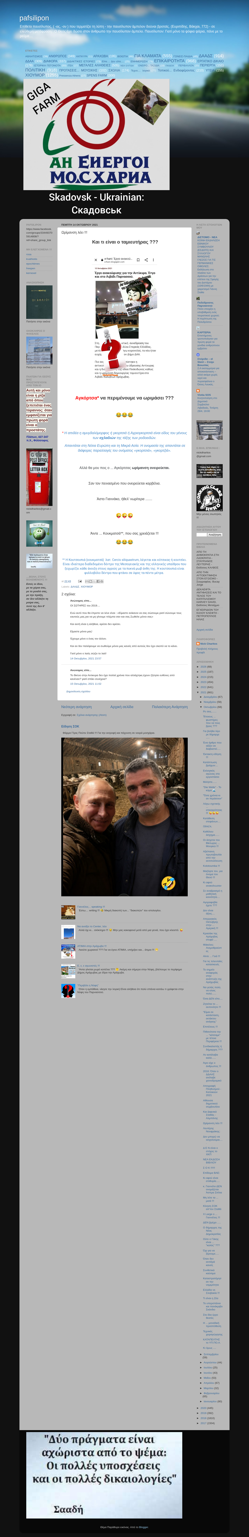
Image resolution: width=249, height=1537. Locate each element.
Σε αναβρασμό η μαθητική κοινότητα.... (212, 893)
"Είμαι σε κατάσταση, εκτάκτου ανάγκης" (211, 1017)
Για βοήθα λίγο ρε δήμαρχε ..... (211, 734)
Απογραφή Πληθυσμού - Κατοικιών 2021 (212, 1090)
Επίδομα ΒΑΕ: (211, 1172)
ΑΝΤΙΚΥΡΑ (82, 56)
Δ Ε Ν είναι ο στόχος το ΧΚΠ (210, 1151)
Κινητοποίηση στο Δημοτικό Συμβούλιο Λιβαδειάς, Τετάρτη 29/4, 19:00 (207, 405)
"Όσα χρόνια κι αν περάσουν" (212, 797)
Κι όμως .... (209, 1347)
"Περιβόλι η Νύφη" (87, 985)
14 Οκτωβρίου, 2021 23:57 (85, 658)
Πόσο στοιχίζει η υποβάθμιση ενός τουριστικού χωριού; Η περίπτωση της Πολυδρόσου (208, 315)
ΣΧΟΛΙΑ (114, 70)
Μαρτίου (209, 1388)
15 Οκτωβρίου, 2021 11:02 (85, 683)
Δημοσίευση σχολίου (78, 691)
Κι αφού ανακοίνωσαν (212, 884)
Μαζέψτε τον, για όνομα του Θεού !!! (213, 874)
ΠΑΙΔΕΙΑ (170, 65)
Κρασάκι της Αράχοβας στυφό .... (210, 936)
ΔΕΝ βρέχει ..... (212, 1222)
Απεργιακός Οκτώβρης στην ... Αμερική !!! (210, 923)
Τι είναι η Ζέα (210, 1298)
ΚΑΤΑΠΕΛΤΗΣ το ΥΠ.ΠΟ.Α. (212, 1341)
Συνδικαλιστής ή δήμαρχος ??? (213, 1048)
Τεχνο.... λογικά (140, 70)
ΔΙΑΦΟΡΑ (50, 61)
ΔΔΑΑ (29, 61)
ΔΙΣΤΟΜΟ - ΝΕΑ (207, 237)
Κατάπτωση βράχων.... (210, 764)
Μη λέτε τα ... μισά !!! (210, 1199)
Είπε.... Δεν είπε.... (113, 61)
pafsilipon (34, 18)
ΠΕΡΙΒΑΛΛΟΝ (186, 65)
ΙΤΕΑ (70, 65)
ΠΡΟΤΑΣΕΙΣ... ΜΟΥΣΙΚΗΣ (78, 70)
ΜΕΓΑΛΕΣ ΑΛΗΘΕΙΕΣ (95, 65)
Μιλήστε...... (210, 781)
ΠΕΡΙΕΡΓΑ (207, 65)
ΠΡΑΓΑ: (207, 826)
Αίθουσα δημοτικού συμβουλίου (211, 1103)
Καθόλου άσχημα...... (211, 833)
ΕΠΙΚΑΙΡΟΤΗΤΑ (169, 60)
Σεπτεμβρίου (211, 1354)
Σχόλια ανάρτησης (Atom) (92, 715)
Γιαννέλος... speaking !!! (91, 906)
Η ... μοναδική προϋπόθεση (212, 1324)
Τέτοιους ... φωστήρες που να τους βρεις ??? (211, 721)
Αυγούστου (210, 1362)
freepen (30, 268)
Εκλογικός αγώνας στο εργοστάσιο (211, 773)
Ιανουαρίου (210, 1401)
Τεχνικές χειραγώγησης (213, 1333)
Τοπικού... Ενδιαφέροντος (176, 70)
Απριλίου (209, 1382)
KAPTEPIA (204, 332)
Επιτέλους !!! (210, 1026)
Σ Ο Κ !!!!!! (209, 1167)
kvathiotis (31, 259)
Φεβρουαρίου (211, 1393)
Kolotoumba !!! (211, 865)
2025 (204, 671)
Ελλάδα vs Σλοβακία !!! (211, 1291)
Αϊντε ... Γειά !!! (211, 956)
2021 (204, 692)
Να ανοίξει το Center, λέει (92, 926)
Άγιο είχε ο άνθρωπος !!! (212, 1064)
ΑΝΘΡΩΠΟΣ (58, 56)
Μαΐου (208, 1377)
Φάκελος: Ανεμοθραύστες (212, 947)
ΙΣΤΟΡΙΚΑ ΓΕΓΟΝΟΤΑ (47, 65)
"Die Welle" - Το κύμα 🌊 (212, 789)
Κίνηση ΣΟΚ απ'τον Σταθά (212, 1207)
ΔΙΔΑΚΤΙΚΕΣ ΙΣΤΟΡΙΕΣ (81, 61)
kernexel (31, 273)
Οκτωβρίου (210, 707)
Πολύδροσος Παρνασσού (205, 304)
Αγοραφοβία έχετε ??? (210, 904)
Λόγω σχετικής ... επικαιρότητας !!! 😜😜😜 (212, 808)
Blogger (143, 1527)
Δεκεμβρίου (211, 696)
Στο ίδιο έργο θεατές (210, 1316)
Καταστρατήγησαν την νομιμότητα (212, 1281)
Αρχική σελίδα (121, 707)
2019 (204, 1413)
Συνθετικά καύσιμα (209, 1272)
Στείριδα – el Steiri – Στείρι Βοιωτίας (205, 362)
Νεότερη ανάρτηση (76, 707)
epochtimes (33, 263)
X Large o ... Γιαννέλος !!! (211, 1216)
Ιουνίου (208, 1372)
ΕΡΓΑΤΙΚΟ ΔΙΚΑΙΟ (210, 61)
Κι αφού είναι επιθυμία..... (211, 1179)
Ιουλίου (208, 1367)
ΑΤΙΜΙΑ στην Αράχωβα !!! (91, 946)
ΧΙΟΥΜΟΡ (35, 75)
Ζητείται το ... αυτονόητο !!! (212, 1005)
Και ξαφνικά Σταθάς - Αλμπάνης (210, 1114)
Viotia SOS (204, 394)
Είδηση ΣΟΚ (70, 726)
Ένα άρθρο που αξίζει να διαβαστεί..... (212, 745)
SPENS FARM (97, 75)
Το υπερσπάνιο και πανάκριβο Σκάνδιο (213, 1306)
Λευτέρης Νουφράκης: (211, 1130)
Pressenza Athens (70, 75)
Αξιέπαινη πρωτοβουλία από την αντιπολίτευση (212, 856)
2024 (204, 677)
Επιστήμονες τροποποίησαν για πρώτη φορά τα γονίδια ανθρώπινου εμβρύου (208, 342)
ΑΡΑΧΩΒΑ (100, 56)
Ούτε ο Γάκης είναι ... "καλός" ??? (211, 1242)
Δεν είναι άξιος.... (209, 912)
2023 (204, 682)
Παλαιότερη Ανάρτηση (170, 707)
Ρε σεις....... (210, 711)
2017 (204, 1423)
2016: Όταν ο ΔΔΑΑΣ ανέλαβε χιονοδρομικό (212, 1076)
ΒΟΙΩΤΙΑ (122, 56)
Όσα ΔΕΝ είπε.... (213, 998)
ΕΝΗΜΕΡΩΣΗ (139, 61)
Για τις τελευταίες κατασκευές (213, 963)
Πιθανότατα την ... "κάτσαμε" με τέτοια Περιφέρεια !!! (212, 1036)
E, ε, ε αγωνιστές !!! (88, 965)
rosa (28, 254)
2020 (204, 1408)
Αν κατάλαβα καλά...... (210, 1056)
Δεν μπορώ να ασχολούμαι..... (213, 1139)
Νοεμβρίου (210, 701)
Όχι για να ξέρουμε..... (211, 1252)
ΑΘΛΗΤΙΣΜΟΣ (33, 56)
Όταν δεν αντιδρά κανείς (209, 1261)
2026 (204, 666)
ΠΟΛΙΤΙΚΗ (35, 70)
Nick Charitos (208, 643)
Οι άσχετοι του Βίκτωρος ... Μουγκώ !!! (211, 843)
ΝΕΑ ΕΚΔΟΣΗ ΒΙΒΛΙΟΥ (211, 1161)
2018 (204, 1418)
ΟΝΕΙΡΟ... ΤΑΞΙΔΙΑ (148, 65)
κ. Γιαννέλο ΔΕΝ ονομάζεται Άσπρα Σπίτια (212, 1189)
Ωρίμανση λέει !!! (212, 1123)
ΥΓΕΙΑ (210, 70)
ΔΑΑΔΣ (206, 55)
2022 (204, 687)
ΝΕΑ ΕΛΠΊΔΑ (127, 65)
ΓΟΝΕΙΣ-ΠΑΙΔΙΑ (183, 56)
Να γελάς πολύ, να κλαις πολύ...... (212, 990)
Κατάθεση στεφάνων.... (212, 820)
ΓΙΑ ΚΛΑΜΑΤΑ (147, 55)
